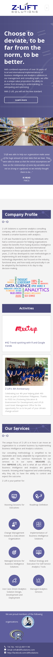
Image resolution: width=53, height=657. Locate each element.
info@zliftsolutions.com (24, 649)
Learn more (21, 100)
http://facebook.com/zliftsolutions (22, 652)
